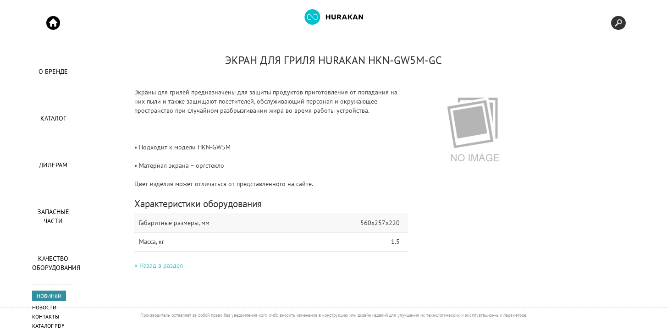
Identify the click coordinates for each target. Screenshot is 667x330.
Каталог (53, 118)
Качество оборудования (53, 263)
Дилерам (53, 165)
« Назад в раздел (158, 265)
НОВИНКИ (49, 295)
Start (53, 23)
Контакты (45, 316)
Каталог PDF (48, 325)
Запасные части (53, 216)
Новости (44, 307)
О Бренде (53, 71)
